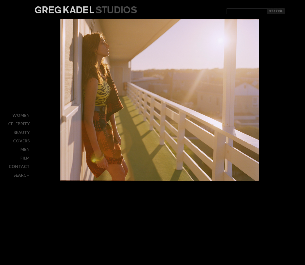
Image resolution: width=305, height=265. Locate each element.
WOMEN (21, 115)
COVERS (21, 140)
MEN (25, 149)
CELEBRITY (19, 123)
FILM (25, 157)
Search (21, 175)
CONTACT (19, 166)
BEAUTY (21, 132)
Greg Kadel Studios (86, 9)
